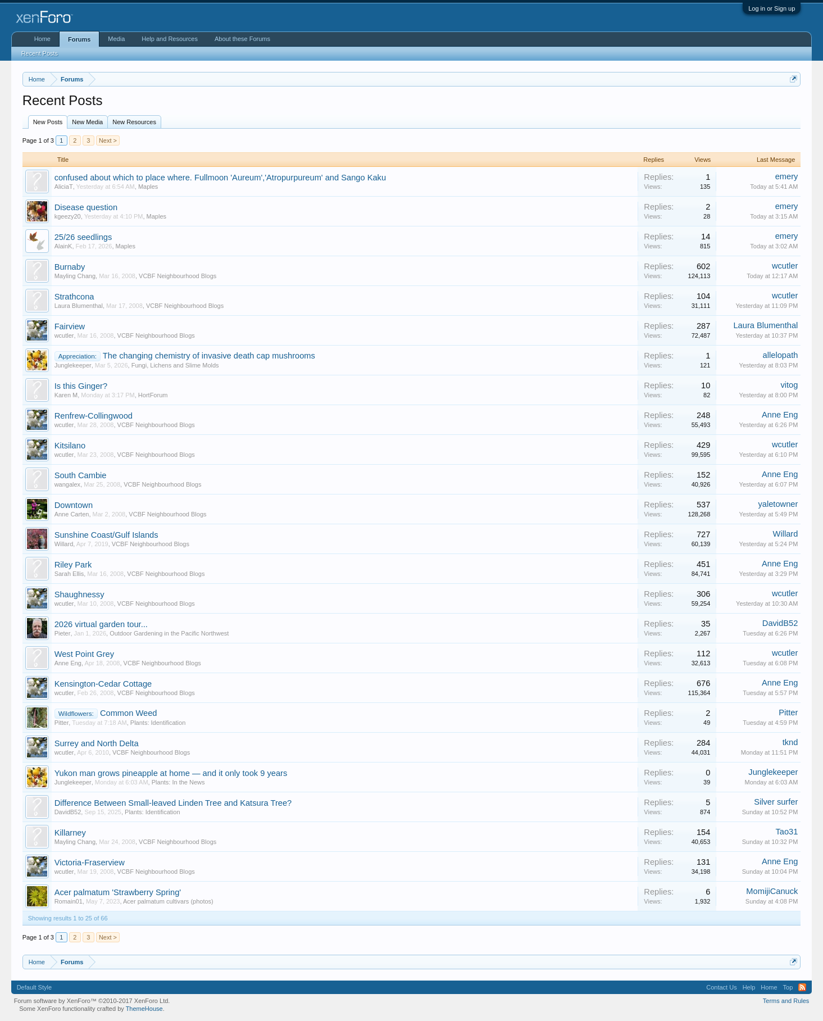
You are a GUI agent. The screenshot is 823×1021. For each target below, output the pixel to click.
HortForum (153, 395)
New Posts (48, 122)
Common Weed (128, 713)
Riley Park (73, 564)
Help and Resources (170, 38)
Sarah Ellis (69, 573)
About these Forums (242, 38)
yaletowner (778, 504)
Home (42, 38)
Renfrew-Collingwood (93, 415)
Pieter (62, 633)
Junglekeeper (73, 365)
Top (788, 987)
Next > (108, 140)
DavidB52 (780, 623)
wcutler (785, 265)
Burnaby (69, 266)
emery (786, 176)
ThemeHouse (144, 1008)
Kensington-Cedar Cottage (103, 683)
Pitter (61, 722)
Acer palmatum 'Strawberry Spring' (117, 892)
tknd (790, 742)
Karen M (66, 395)
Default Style (34, 987)
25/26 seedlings (83, 237)
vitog (789, 384)
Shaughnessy (79, 594)
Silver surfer (776, 801)
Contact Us (721, 987)
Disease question (85, 207)
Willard (64, 544)
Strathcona (74, 296)
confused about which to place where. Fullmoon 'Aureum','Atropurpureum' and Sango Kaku (220, 177)
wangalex (67, 484)
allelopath (780, 355)
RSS (802, 987)
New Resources (134, 122)
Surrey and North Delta (96, 743)
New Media (87, 122)
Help (749, 987)
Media (116, 38)
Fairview (69, 326)
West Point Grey (84, 654)
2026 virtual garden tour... (101, 624)
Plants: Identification (157, 722)
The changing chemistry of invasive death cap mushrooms (209, 355)
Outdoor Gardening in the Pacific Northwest (169, 633)
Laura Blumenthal (78, 305)
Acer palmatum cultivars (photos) (168, 901)
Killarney (70, 832)
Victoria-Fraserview (89, 862)
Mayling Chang (75, 276)
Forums (79, 39)
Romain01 (68, 901)
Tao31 (786, 831)
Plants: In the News (178, 782)
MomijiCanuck (772, 891)
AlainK (63, 246)
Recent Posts (39, 53)
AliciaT (63, 186)
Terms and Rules (786, 1000)
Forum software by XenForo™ (92, 1000)
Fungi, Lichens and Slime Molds (175, 365)
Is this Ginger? (81, 386)
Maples (148, 186)
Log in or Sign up (771, 8)
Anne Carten (71, 514)
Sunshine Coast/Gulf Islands (106, 534)
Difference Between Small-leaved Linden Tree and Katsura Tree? (173, 802)
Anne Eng (780, 414)
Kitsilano (69, 445)
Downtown (73, 505)
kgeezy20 (67, 216)
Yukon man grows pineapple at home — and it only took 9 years (171, 773)
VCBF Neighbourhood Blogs (177, 276)
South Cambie (80, 475)
